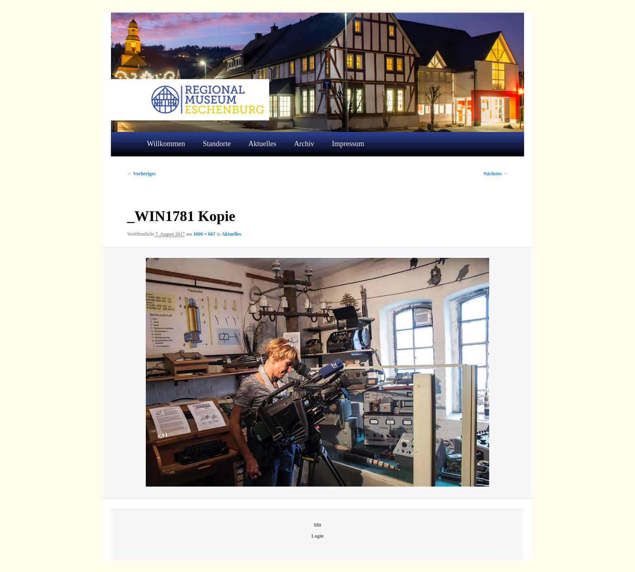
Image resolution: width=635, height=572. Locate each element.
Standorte (217, 144)
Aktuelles (262, 144)
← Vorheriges (141, 173)
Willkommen (166, 144)
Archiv (304, 144)
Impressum (348, 144)
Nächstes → (496, 173)
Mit (318, 525)
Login (317, 536)
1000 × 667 (204, 234)
